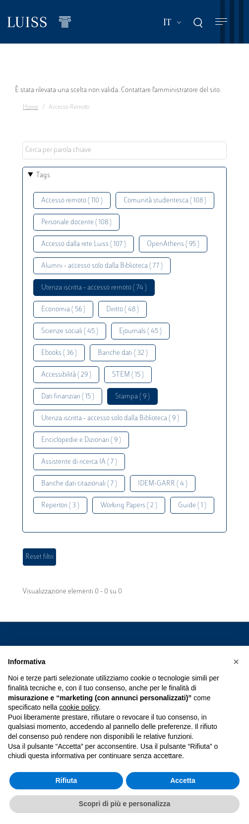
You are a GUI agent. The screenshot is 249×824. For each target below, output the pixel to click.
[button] (236, 662)
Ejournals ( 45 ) (140, 331)
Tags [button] (43, 175)
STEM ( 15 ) (128, 375)
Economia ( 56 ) (63, 309)
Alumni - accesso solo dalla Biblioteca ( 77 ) (102, 266)
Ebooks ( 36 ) (59, 353)
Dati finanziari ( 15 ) (67, 396)
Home (30, 107)
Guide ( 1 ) (192, 505)
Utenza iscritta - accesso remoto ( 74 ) (94, 287)
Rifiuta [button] (66, 780)
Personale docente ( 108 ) (76, 222)
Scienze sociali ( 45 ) (69, 331)
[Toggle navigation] (221, 22)
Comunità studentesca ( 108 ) (165, 200)
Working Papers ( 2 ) (128, 505)
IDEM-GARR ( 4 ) (162, 483)
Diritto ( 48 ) (122, 309)
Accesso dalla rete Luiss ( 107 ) (83, 244)
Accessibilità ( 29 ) (66, 375)
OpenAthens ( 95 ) (173, 244)
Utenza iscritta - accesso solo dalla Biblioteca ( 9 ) (110, 418)
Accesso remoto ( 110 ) (72, 200)
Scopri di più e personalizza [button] (124, 804)
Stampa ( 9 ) (132, 396)
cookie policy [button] (79, 707)
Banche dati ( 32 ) (123, 353)
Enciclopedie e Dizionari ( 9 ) (81, 440)
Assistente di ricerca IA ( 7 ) (79, 462)
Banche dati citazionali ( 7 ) (79, 483)
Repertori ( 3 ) (60, 505)
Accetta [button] (182, 780)
